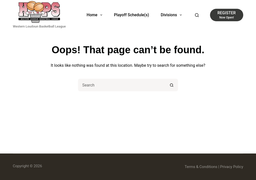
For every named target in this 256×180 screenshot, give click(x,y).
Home (95, 15)
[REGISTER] (226, 15)
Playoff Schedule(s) (131, 14)
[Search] (197, 15)
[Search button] (172, 85)
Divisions (172, 15)
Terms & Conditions (201, 166)
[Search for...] (122, 85)
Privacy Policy (231, 166)
